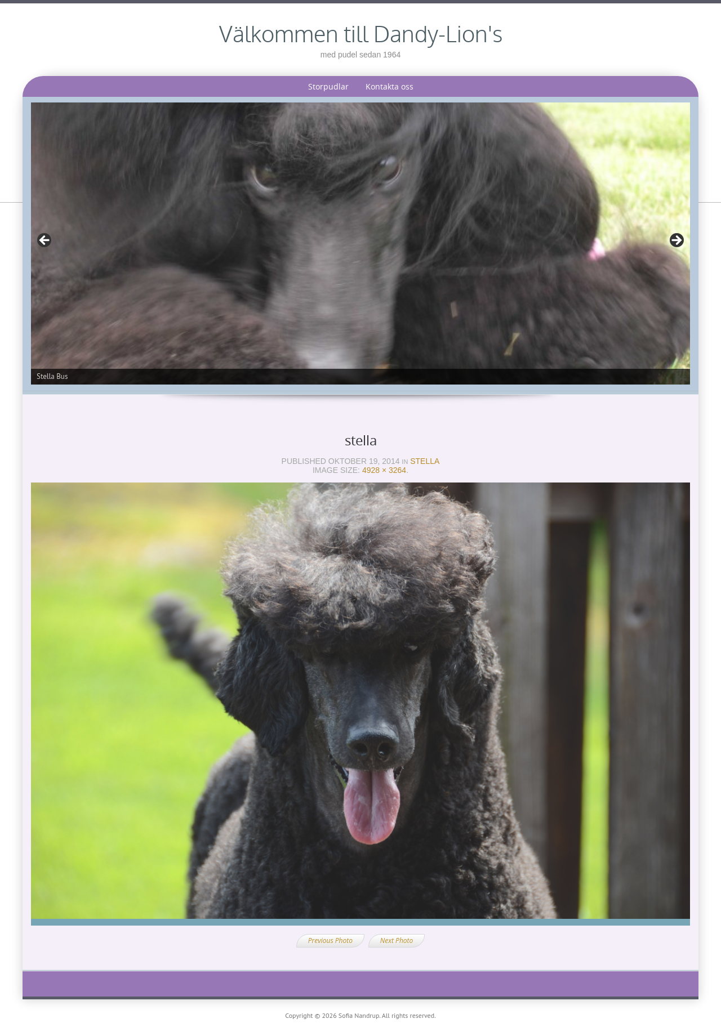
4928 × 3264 (384, 470)
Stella (424, 461)
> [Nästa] (675, 241)
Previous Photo (330, 940)
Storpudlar (328, 86)
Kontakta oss (389, 86)
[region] (360, 243)
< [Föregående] (45, 241)
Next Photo (396, 940)
